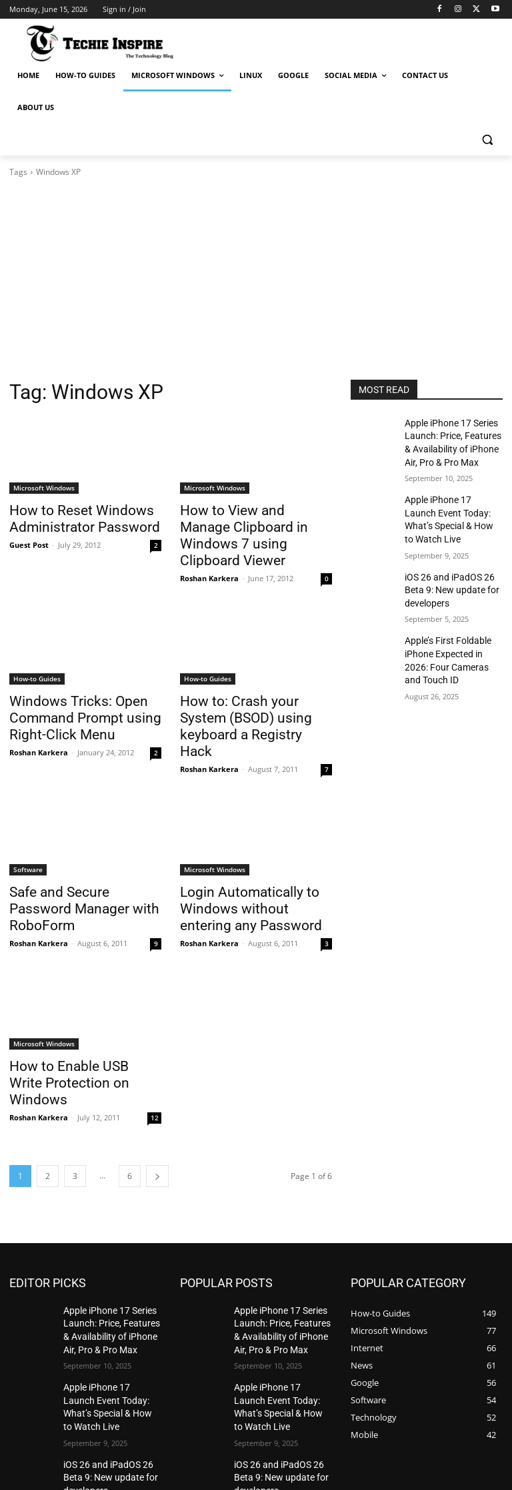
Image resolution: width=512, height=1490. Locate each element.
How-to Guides (37, 656)
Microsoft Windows (44, 487)
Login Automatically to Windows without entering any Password (255, 860)
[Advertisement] (256, 278)
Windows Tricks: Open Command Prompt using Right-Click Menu (71, 692)
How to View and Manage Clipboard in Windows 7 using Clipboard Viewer (254, 524)
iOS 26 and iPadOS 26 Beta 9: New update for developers (453, 572)
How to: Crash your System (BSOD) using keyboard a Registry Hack (248, 692)
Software (28, 824)
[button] (487, 139)
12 (155, 1045)
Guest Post (29, 541)
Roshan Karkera (209, 555)
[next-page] (157, 1104)
